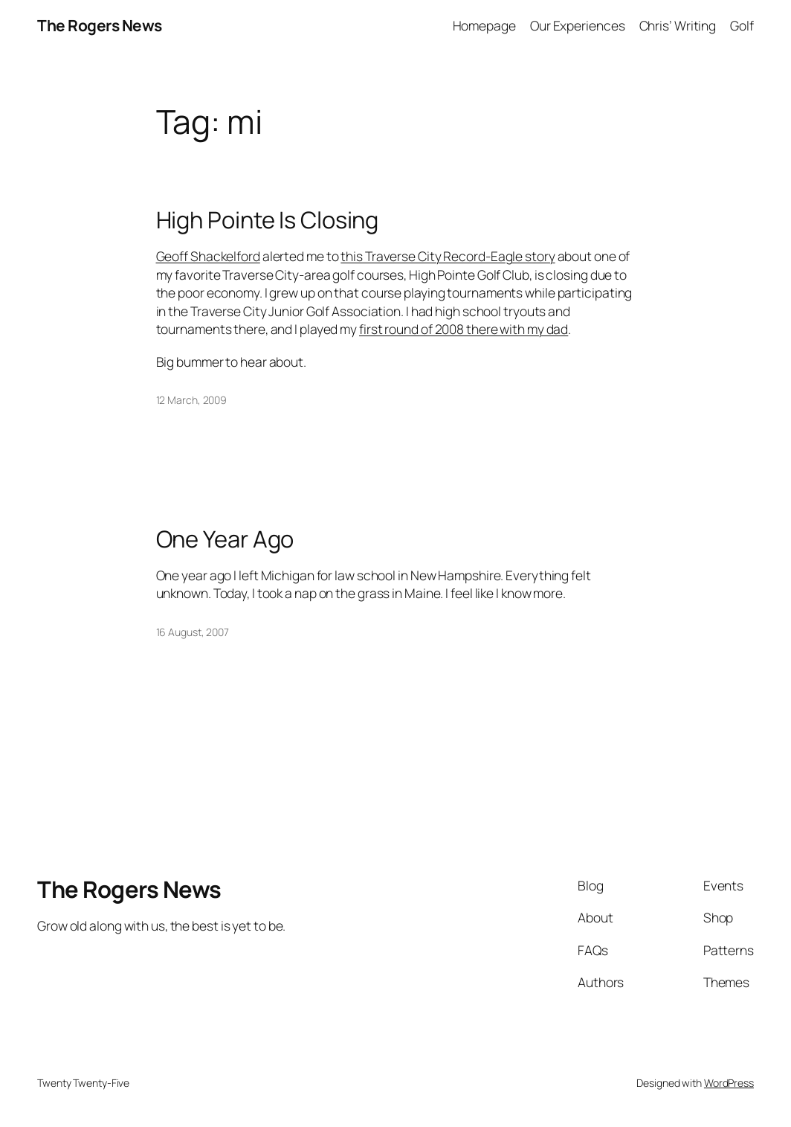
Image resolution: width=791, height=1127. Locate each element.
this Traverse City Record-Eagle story (447, 256)
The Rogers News (99, 25)
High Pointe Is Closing (267, 220)
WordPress (729, 1083)
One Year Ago (225, 539)
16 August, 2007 (193, 632)
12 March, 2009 (191, 400)
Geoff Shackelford (208, 256)
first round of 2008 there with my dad (463, 329)
